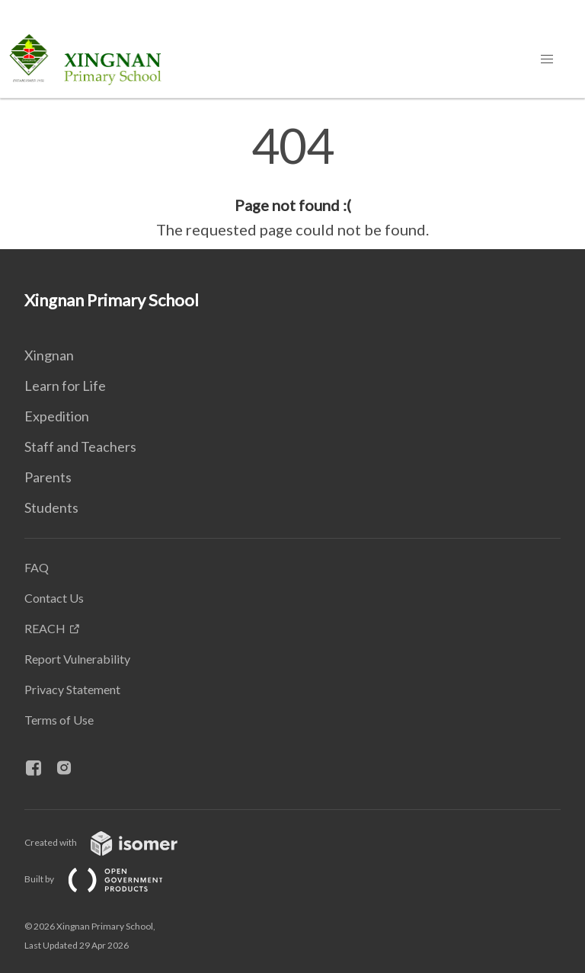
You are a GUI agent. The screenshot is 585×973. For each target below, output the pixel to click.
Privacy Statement (72, 689)
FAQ (36, 567)
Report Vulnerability (77, 658)
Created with (113, 842)
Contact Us (54, 598)
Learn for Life (65, 385)
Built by (105, 879)
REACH (45, 628)
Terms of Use (59, 719)
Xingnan (49, 355)
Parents (48, 477)
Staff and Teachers (80, 446)
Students (51, 507)
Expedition (56, 416)
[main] (292, 181)
